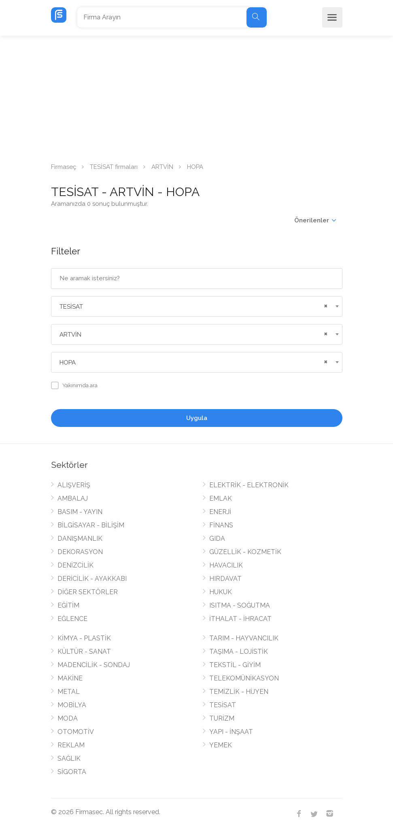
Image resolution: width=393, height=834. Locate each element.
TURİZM (221, 718)
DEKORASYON (80, 552)
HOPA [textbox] (67, 362)
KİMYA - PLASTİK (84, 638)
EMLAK (220, 498)
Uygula (196, 418)
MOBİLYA (71, 705)
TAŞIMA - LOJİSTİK (238, 651)
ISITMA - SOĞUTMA (239, 605)
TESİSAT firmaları (114, 167)
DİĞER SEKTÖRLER (87, 592)
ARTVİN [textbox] (70, 334)
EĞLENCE (72, 619)
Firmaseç (63, 167)
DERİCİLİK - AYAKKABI (92, 578)
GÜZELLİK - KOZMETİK (245, 552)
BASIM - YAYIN (79, 512)
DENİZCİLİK (75, 565)
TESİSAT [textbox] (71, 306)
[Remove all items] (324, 305)
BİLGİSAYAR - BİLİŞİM (90, 525)
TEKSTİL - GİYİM (235, 665)
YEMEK (220, 745)
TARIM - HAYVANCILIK (243, 638)
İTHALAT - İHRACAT (240, 619)
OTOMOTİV (75, 732)
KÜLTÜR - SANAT (84, 651)
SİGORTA (71, 772)
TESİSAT (222, 705)
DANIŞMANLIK (79, 538)
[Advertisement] (196, 96)
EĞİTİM (68, 605)
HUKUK (220, 592)
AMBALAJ (72, 498)
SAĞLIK (69, 758)
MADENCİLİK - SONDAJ (93, 665)
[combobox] (196, 306)
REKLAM (71, 745)
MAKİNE (70, 678)
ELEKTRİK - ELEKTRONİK (249, 485)
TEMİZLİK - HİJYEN (238, 691)
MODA (67, 718)
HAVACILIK (226, 565)
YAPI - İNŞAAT (231, 732)
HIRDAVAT (225, 578)
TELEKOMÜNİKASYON (244, 678)
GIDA (217, 538)
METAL (68, 691)
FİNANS (221, 525)
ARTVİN (162, 167)
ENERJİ (220, 512)
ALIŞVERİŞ (73, 485)
